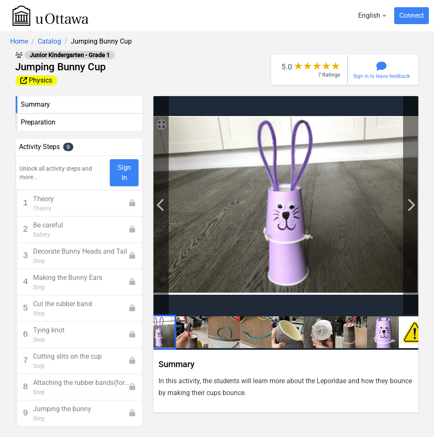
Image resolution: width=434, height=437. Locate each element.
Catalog (49, 41)
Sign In (124, 172)
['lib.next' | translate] (161, 205)
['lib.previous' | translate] (410, 205)
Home (19, 41)
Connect (411, 15)
